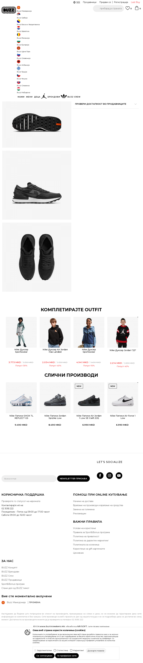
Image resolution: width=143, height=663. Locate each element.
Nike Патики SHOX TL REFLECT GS (21, 444)
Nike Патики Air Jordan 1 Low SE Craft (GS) (88, 444)
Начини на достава (83, 530)
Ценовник (78, 582)
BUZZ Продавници (11, 609)
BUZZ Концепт (9, 596)
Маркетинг (78, 650)
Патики (45, 23)
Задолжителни (44, 650)
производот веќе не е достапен (105, 79)
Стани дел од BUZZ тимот (15, 617)
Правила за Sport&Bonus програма (91, 561)
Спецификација (104, 110)
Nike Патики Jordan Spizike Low (54, 444)
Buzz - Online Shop (9, 23)
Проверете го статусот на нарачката (20, 530)
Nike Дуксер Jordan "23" (122, 377)
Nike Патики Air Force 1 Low (122, 444)
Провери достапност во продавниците (104, 119)
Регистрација (121, 2)
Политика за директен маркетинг (91, 569)
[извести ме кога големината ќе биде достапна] (77, 51)
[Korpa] (138, 9)
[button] (108, 8)
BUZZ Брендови (10, 601)
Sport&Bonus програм (13, 613)
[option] (71, 16)
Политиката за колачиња (86, 574)
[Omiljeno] (129, 9)
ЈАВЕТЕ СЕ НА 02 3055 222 (34, 16)
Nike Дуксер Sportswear (20, 378)
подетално (122, 101)
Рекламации (79, 542)
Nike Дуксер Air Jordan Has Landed (54, 378)
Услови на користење (84, 557)
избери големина (82, 47)
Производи (25, 23)
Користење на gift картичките (89, 578)
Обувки (36, 23)
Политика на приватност (86, 565)
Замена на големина (84, 538)
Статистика (62, 650)
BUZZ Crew (7, 605)
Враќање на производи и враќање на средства (98, 534)
